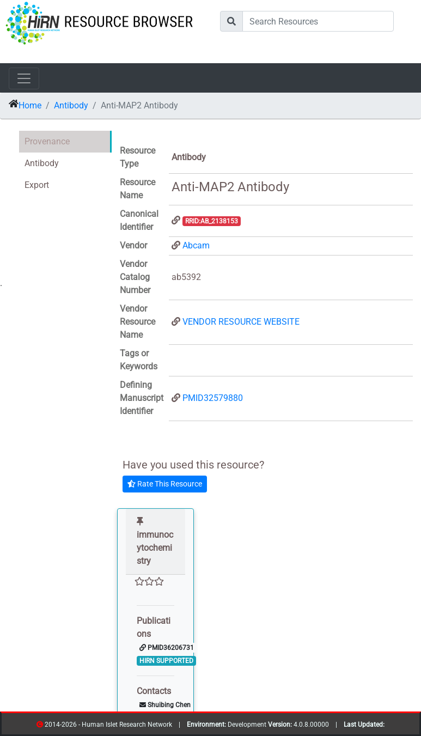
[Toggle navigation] (24, 78)
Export (37, 185)
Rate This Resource (164, 483)
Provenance (47, 141)
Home (30, 105)
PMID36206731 (166, 648)
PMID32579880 (212, 398)
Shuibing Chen (165, 705)
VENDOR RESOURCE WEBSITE (241, 322)
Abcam (196, 245)
